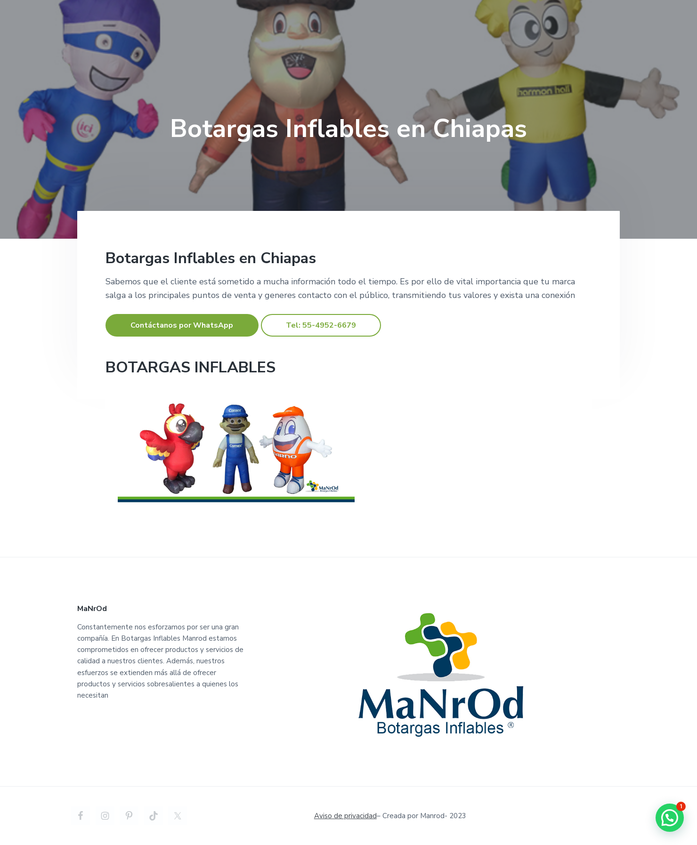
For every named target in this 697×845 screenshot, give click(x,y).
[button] (670, 818)
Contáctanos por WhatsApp (181, 325)
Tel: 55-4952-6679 (321, 325)
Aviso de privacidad (345, 816)
